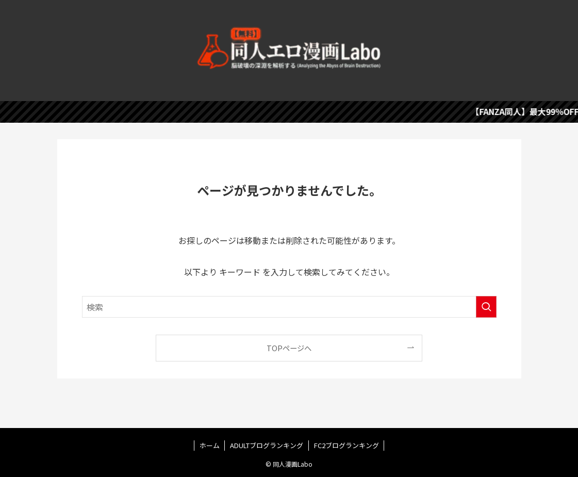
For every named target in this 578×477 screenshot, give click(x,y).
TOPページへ (289, 347)
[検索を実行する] (486, 307)
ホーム (210, 445)
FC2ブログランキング (346, 445)
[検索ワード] (289, 307)
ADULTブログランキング (266, 445)
